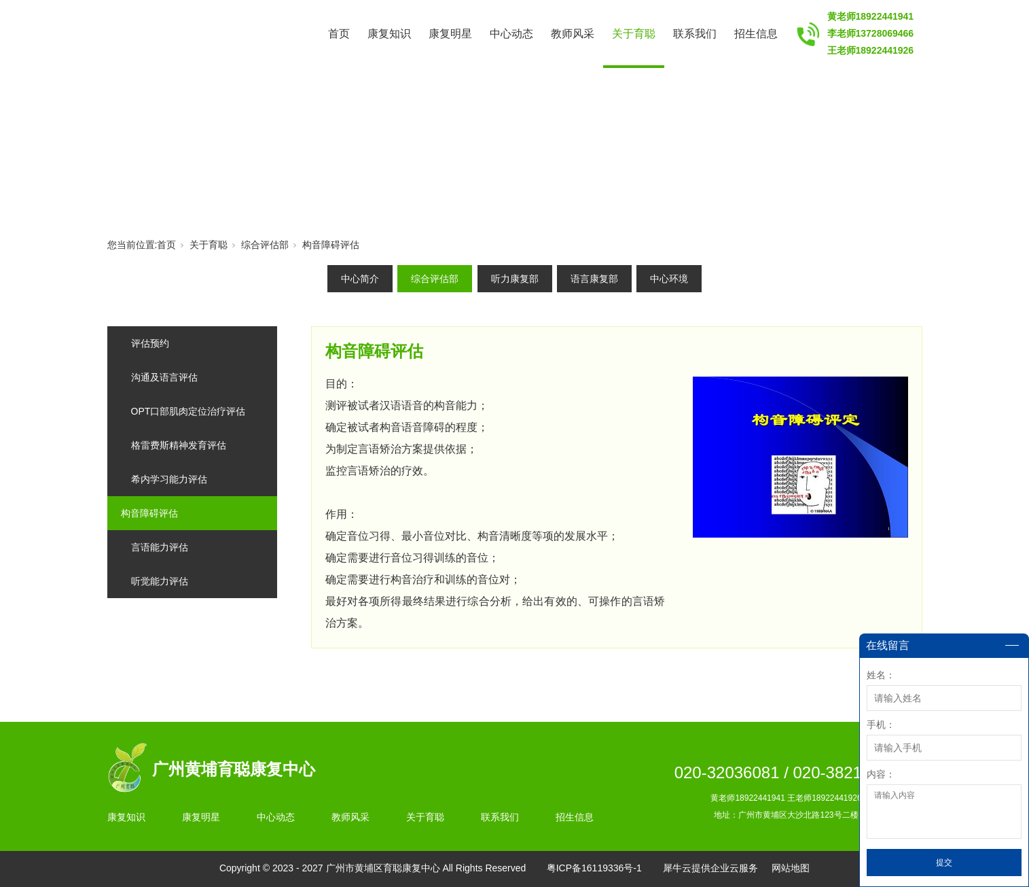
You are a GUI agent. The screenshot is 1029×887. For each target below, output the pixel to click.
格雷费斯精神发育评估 (178, 445)
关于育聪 (633, 33)
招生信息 (756, 33)
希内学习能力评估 (169, 479)
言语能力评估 (159, 547)
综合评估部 (265, 244)
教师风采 (572, 33)
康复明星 (450, 33)
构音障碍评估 (330, 244)
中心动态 (511, 33)
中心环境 (669, 278)
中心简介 (360, 278)
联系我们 (695, 33)
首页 (339, 33)
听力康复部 (515, 278)
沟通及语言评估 (164, 377)
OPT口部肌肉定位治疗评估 (188, 411)
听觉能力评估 (159, 581)
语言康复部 (594, 278)
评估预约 (150, 343)
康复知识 (389, 33)
